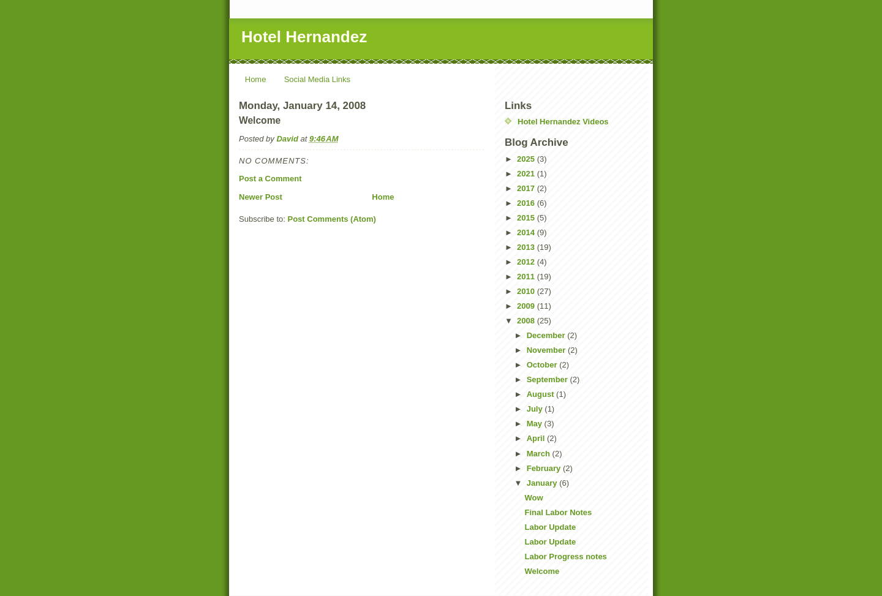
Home (255, 79)
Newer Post (260, 197)
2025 (527, 159)
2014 (527, 232)
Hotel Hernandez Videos (563, 121)
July (536, 408)
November (547, 350)
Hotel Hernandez (304, 37)
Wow (533, 497)
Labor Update (550, 527)
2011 (527, 276)
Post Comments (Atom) (332, 219)
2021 (527, 173)
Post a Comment (270, 178)
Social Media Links (317, 79)
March (539, 453)
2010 (527, 291)
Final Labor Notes (558, 512)
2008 (527, 320)
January (543, 483)
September (548, 379)
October (543, 364)
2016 (527, 203)
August (541, 394)
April (537, 438)
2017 (527, 188)
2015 (527, 217)
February (545, 468)
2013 (527, 247)
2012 (527, 261)
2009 (527, 306)
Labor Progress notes (565, 556)
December (547, 335)
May (536, 423)
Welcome (541, 571)
